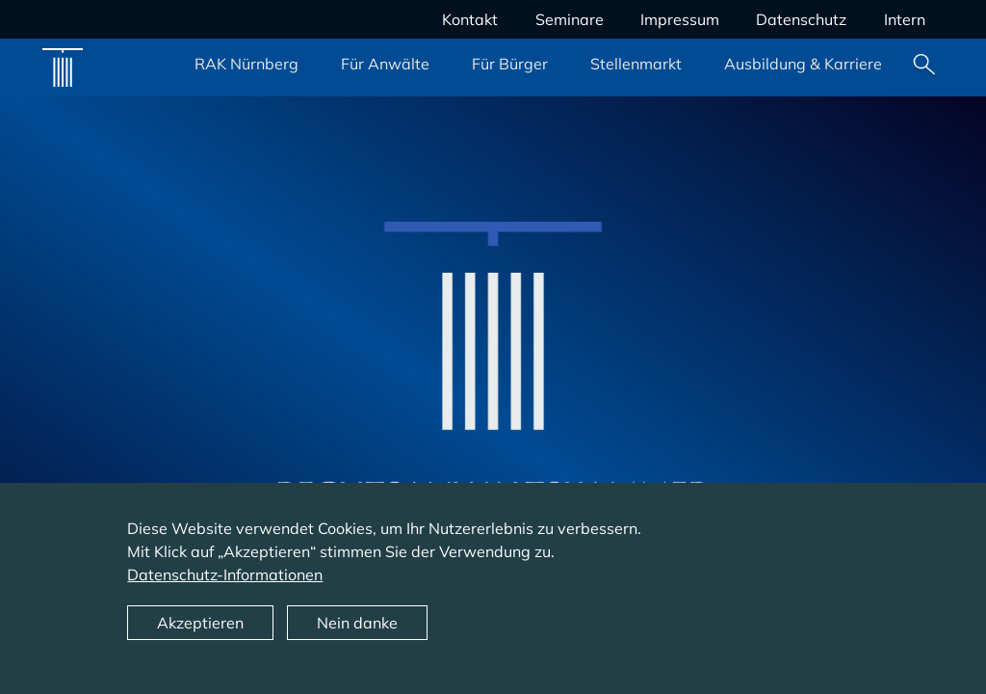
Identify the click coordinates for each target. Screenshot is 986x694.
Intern (904, 19)
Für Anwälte (385, 63)
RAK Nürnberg (246, 63)
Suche (924, 67)
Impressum (679, 19)
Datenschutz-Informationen (225, 592)
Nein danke (357, 641)
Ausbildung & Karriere (803, 63)
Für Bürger (510, 63)
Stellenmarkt (636, 63)
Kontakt (470, 19)
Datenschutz (801, 19)
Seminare (569, 19)
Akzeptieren (200, 641)
